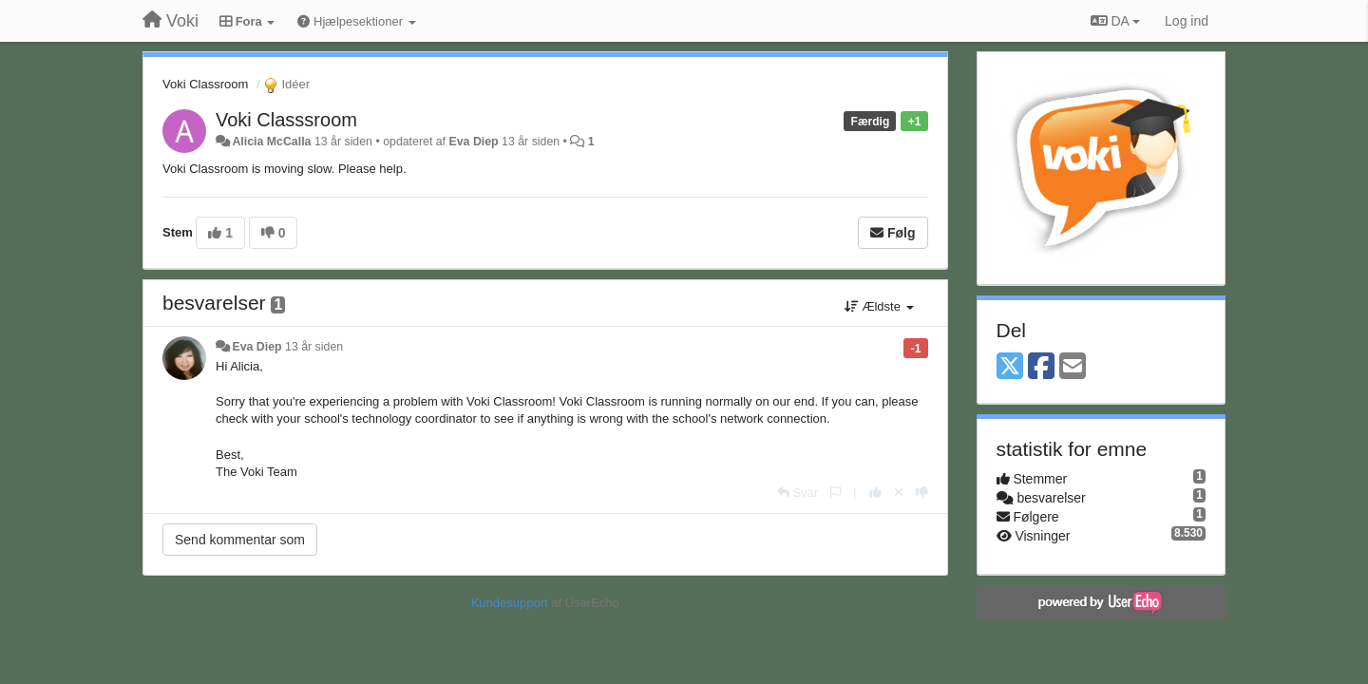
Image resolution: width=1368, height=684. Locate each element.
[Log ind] (1186, 21)
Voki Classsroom (286, 119)
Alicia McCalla (271, 141)
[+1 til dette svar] (875, 492)
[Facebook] (1041, 367)
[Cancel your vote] (898, 492)
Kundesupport (509, 603)
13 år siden (314, 346)
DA (1115, 20)
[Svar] (797, 492)
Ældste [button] (879, 306)
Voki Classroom (205, 84)
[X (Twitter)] (1010, 367)
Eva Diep (473, 141)
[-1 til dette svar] (922, 492)
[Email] (1072, 367)
